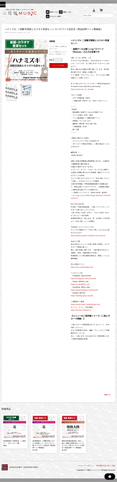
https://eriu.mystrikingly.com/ (82, 267)
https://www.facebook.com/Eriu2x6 (84, 290)
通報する (107, 395)
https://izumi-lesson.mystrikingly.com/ (85, 304)
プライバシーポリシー (86, 466)
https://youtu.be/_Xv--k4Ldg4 (82, 89)
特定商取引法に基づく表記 (105, 466)
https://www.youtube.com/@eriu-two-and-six (88, 236)
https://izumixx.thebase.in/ (81, 310)
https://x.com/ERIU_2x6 (80, 284)
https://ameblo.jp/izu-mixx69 (82, 296)
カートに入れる (58, 65)
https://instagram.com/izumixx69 (83, 278)
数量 (51, 60)
